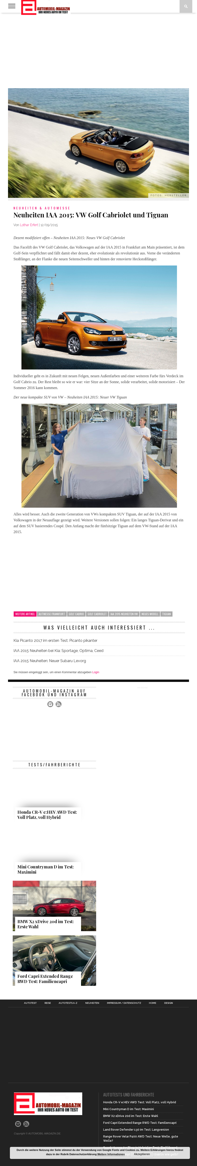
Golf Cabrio (76, 614)
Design (168, 1003)
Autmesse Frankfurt (52, 614)
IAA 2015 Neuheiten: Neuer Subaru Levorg (49, 661)
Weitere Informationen (111, 1154)
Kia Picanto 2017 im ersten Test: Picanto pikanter (55, 640)
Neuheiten (92, 1003)
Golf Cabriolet (97, 614)
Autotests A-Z (68, 1003)
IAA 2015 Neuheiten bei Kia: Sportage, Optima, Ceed (58, 650)
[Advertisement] (98, 50)
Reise (48, 1003)
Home (152, 1003)
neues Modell (150, 614)
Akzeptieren (142, 1154)
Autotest (30, 1003)
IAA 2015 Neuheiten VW (124, 614)
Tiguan (166, 614)
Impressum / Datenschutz (124, 1003)
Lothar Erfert (29, 225)
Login (95, 672)
